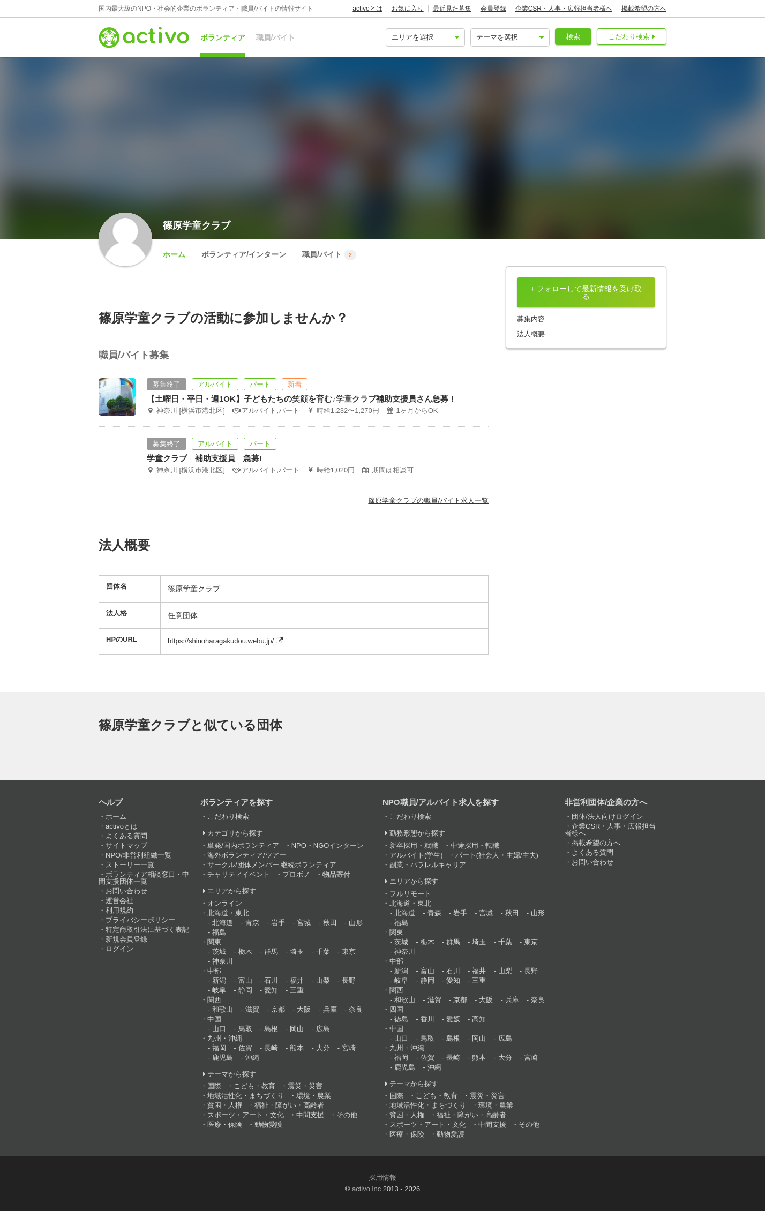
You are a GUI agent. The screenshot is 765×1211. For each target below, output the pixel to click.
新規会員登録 (126, 939)
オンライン (224, 903)
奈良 (356, 1009)
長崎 (271, 1048)
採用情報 (382, 1178)
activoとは (367, 8)
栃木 (245, 951)
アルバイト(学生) (416, 855)
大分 (323, 1048)
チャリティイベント (238, 874)
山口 (219, 1029)
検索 (573, 37)
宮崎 (349, 1048)
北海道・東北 (228, 913)
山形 (356, 923)
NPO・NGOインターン (327, 845)
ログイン (119, 949)
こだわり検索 (629, 37)
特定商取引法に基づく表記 (147, 930)
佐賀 (245, 1048)
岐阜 (219, 990)
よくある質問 (126, 836)
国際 (214, 1086)
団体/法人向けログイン (607, 817)
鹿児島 (222, 1058)
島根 (271, 1029)
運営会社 (119, 901)
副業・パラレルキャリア (427, 865)
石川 (271, 980)
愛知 (271, 990)
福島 (219, 932)
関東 (214, 942)
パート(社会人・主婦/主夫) (496, 855)
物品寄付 (336, 874)
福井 (297, 980)
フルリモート (410, 894)
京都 (278, 1009)
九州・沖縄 (224, 1038)
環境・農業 (313, 1096)
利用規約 (119, 910)
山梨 (323, 980)
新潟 (219, 980)
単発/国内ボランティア (243, 845)
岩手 (278, 923)
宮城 (304, 923)
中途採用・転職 (475, 845)
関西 (214, 1000)
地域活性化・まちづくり (245, 1096)
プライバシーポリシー (140, 920)
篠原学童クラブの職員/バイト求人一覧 (428, 500)
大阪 (304, 1009)
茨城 (219, 951)
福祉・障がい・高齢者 (289, 1105)
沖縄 (252, 1058)
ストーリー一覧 (130, 865)
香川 (427, 1019)
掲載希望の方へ (643, 8)
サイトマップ (126, 845)
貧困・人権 (224, 1105)
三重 (297, 990)
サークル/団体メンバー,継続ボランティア (271, 865)
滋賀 (252, 1009)
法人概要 (531, 333)
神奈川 (222, 961)
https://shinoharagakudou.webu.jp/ (221, 641)
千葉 (323, 951)
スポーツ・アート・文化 (245, 1115)
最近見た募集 (452, 8)
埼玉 (297, 951)
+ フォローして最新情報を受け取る (586, 292)
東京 (349, 951)
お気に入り (408, 8)
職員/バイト (276, 37)
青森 (252, 923)
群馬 (271, 951)
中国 (214, 1019)
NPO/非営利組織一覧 (138, 855)
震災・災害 (305, 1086)
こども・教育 (254, 1086)
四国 (396, 1009)
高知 (479, 1019)
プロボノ (296, 874)
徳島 (401, 1019)
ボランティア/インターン (243, 254)
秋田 (330, 923)
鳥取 (245, 1029)
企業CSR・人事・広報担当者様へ (563, 8)
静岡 (245, 990)
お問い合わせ (126, 891)
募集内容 (531, 318)
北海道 (222, 923)
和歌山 (222, 1009)
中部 (214, 971)
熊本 (297, 1048)
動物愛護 (268, 1124)
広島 (323, 1029)
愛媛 (453, 1019)
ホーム (174, 254)
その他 (346, 1115)
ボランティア (222, 37)
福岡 (219, 1048)
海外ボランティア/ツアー (246, 855)
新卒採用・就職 (413, 845)
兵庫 (330, 1009)
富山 (245, 980)
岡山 (297, 1029)
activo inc (366, 1189)
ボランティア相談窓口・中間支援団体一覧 (144, 877)
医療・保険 (224, 1124)
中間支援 (310, 1115)
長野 (349, 980)
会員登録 (493, 8)
